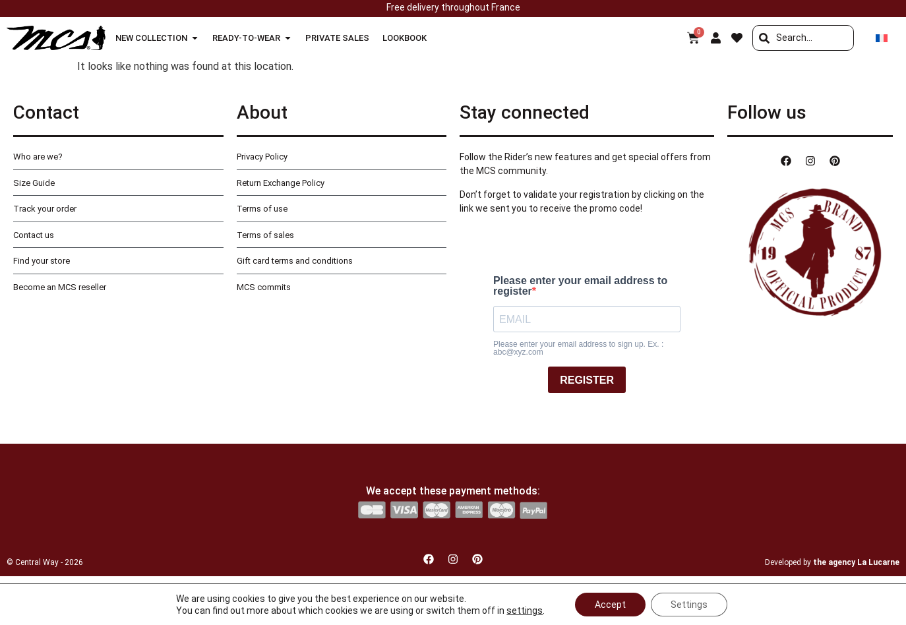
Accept (610, 604)
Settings (689, 604)
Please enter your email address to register (580, 286)
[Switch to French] (881, 38)
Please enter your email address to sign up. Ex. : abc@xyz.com (578, 348)
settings (524, 610)
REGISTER (587, 380)
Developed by (832, 562)
